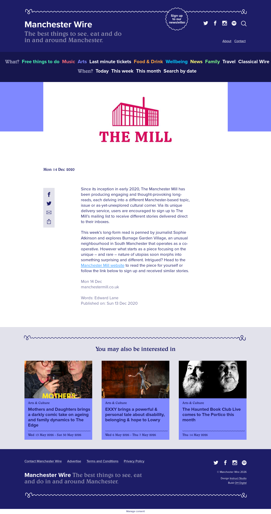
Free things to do (40, 62)
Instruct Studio (238, 478)
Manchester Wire (58, 24)
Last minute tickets (110, 62)
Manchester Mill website (102, 265)
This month (148, 71)
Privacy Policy (134, 461)
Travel (229, 62)
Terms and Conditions (102, 461)
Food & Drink (148, 62)
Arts (82, 62)
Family (212, 62)
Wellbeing (177, 62)
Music (68, 62)
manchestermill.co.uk (100, 287)
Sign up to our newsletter (177, 19)
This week (122, 71)
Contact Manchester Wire (43, 461)
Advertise (74, 461)
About (226, 41)
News (196, 62)
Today (102, 71)
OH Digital (241, 482)
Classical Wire (253, 62)
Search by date (180, 71)
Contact (240, 41)
